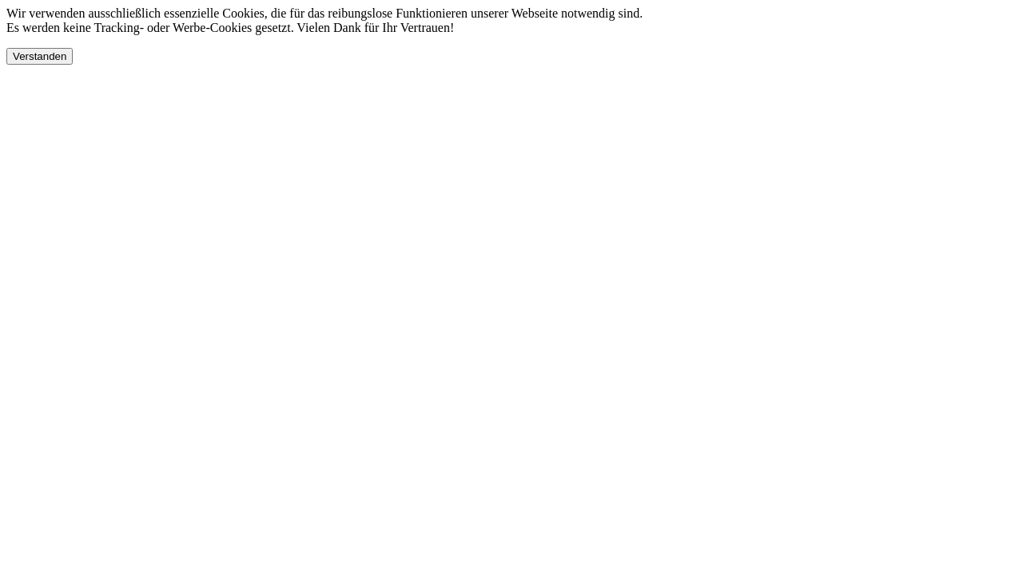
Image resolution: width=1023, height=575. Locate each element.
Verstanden (39, 56)
